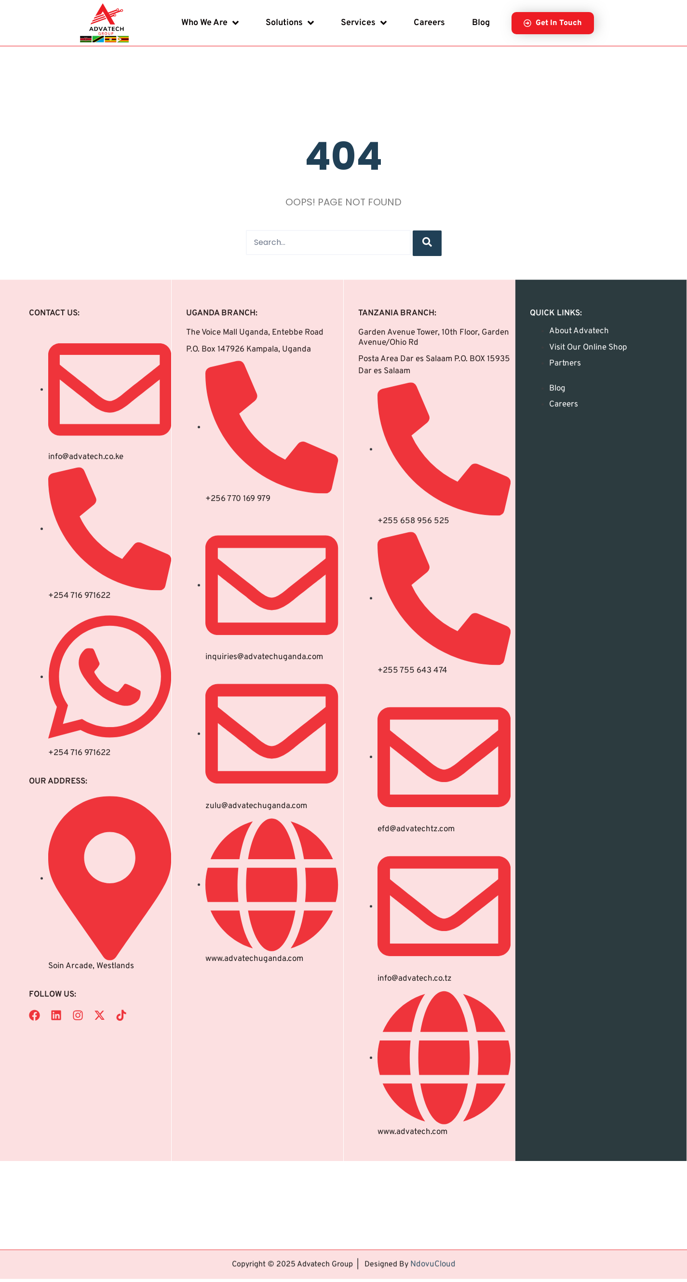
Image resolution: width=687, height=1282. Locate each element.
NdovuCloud (433, 1251)
